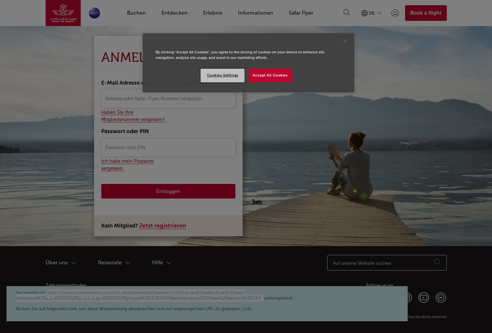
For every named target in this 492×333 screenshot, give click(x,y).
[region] (248, 62)
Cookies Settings (222, 75)
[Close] (345, 41)
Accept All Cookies (270, 75)
